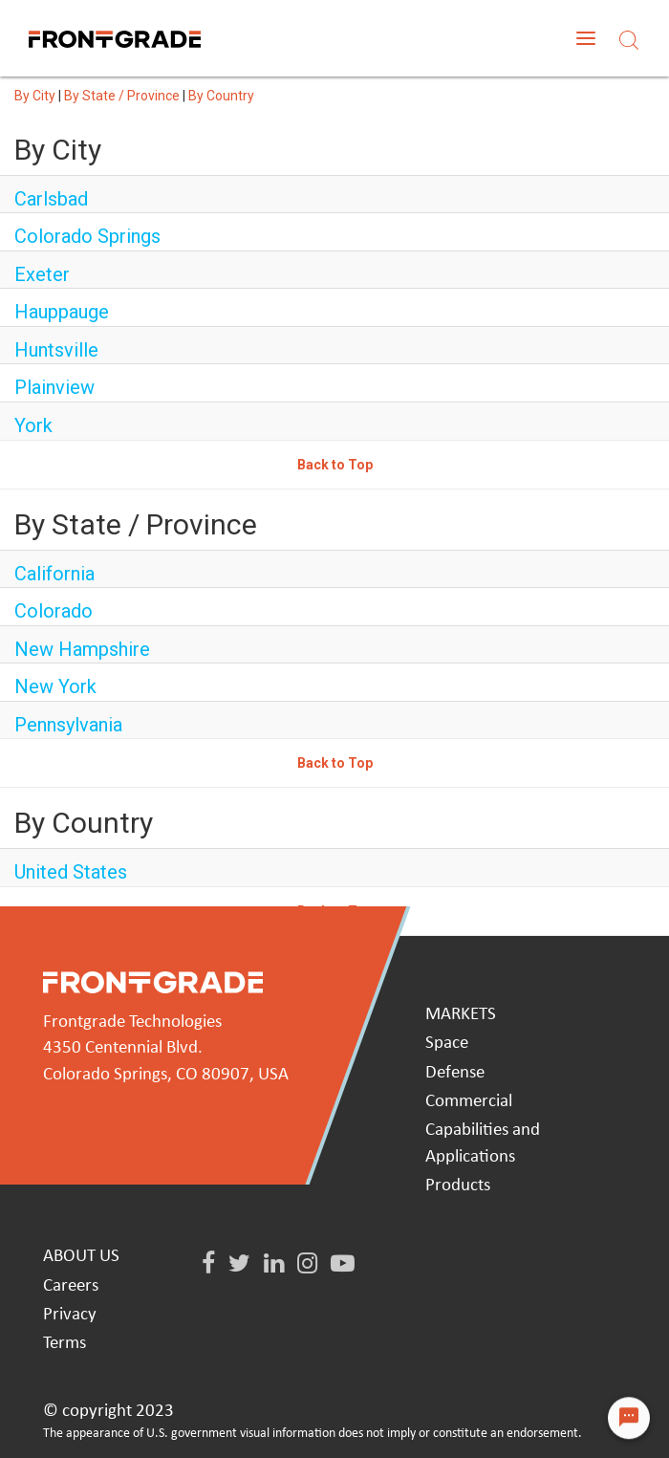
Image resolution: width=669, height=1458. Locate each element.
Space (446, 1043)
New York (55, 686)
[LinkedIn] (274, 1264)
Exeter (42, 274)
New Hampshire (82, 649)
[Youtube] (342, 1264)
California (54, 573)
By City (34, 95)
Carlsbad (51, 198)
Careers (70, 1286)
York (33, 425)
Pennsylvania (68, 724)
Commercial (468, 1102)
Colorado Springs (87, 236)
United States (70, 871)
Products (457, 1186)
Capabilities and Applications (482, 1143)
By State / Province (122, 95)
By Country (221, 95)
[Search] (628, 38)
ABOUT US (81, 1257)
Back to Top (335, 464)
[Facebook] (208, 1264)
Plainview (54, 387)
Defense (455, 1073)
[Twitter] (239, 1264)
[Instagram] (307, 1264)
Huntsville (56, 349)
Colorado (53, 610)
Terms (64, 1344)
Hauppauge (61, 311)
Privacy (70, 1315)
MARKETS (460, 1015)
